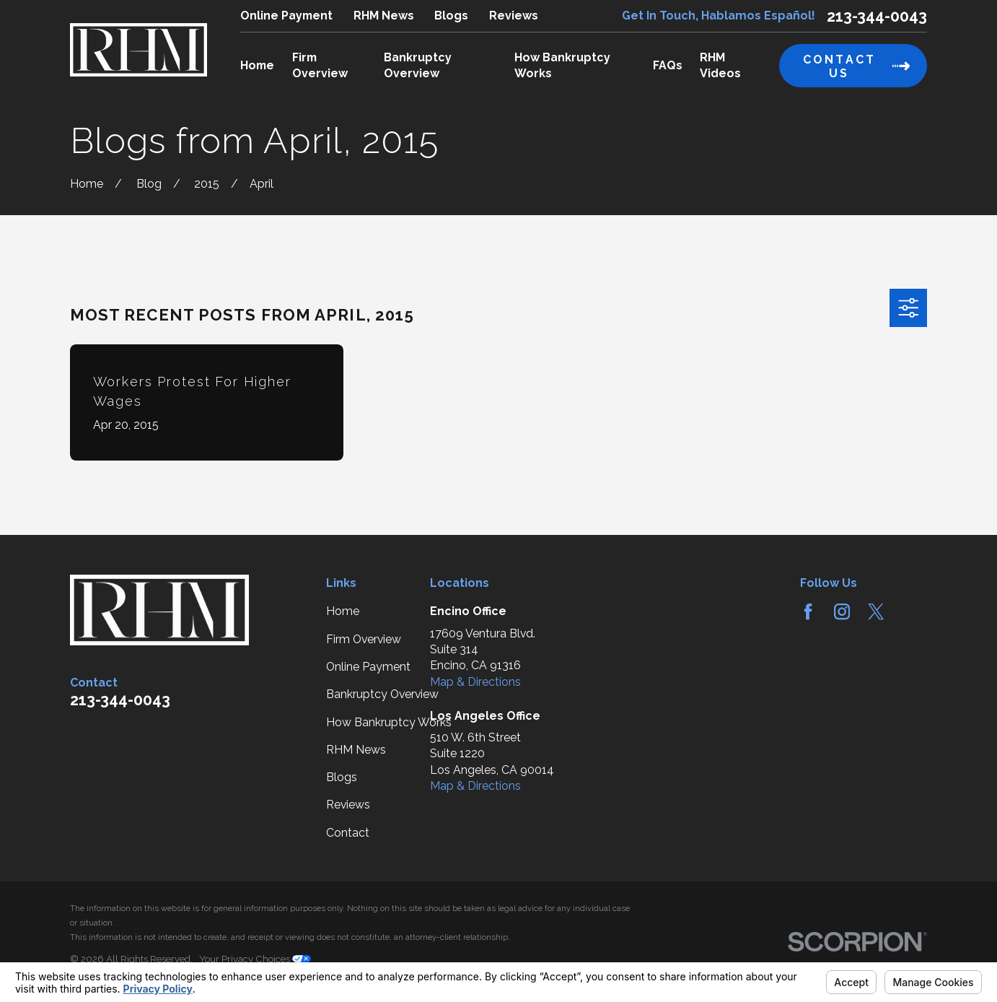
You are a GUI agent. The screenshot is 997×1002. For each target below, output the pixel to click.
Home (342, 611)
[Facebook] (808, 611)
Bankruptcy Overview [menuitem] (418, 65)
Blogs (451, 15)
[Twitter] (876, 611)
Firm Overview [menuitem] (320, 65)
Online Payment (286, 15)
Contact (347, 833)
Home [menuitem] (257, 65)
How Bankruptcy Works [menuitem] (562, 65)
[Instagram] (842, 611)
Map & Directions (475, 682)
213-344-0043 (877, 16)
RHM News (383, 15)
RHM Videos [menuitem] (720, 65)
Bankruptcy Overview (382, 694)
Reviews (513, 15)
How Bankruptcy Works (389, 722)
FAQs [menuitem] (667, 65)
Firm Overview (363, 639)
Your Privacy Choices (255, 959)
